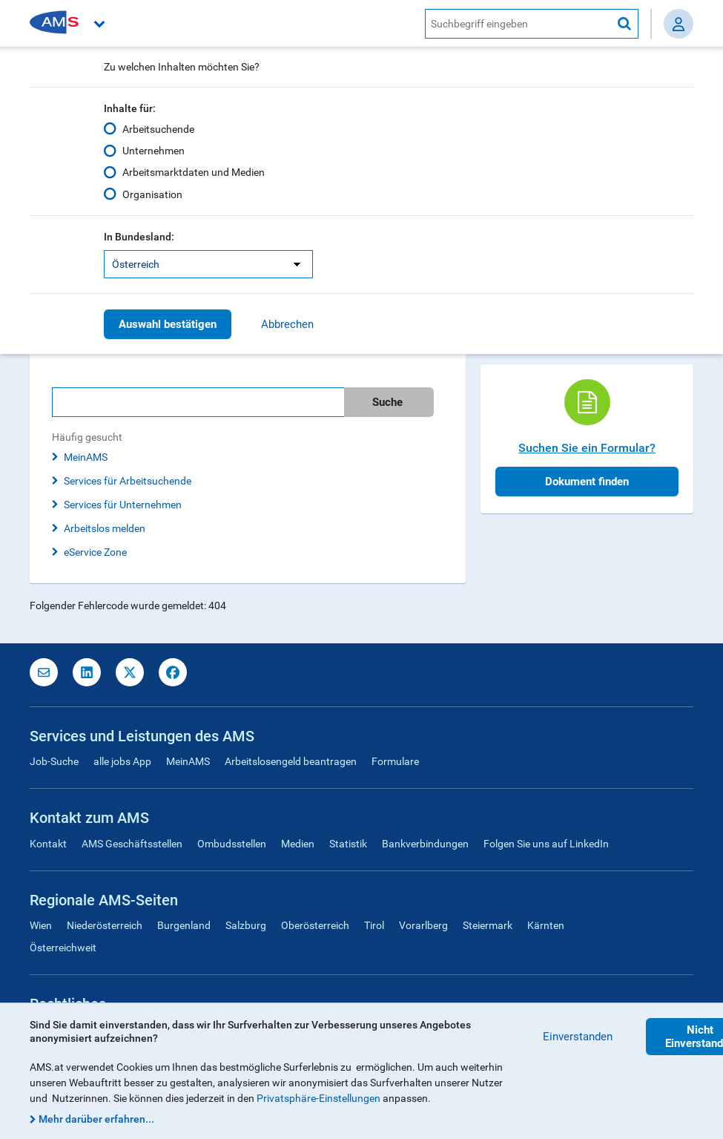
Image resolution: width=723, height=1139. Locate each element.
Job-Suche (54, 761)
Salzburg (245, 925)
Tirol (374, 925)
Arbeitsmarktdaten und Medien (193, 172)
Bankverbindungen (425, 844)
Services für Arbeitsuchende (127, 481)
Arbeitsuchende (158, 129)
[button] (257, 23)
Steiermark (487, 925)
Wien (41, 925)
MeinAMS (86, 457)
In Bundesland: (139, 237)
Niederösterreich (104, 925)
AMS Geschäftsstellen (132, 844)
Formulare (395, 761)
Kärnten (545, 925)
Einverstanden (578, 1036)
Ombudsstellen (231, 844)
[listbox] (208, 264)
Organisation (152, 194)
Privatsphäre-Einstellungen (318, 1098)
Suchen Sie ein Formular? (587, 448)
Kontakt (48, 844)
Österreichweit (63, 947)
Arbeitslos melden (104, 528)
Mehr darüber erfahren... (96, 1119)
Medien (297, 844)
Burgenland (184, 925)
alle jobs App (122, 761)
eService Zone (95, 552)
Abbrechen (287, 324)
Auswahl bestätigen (168, 324)
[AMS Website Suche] (518, 24)
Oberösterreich (315, 925)
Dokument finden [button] (587, 481)
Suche (387, 402)
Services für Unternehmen (123, 505)
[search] (247, 402)
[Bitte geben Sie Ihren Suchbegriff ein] (198, 402)
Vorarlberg (423, 925)
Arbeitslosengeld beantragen (291, 761)
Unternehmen (153, 151)
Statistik (348, 844)
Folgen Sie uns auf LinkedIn (546, 844)
